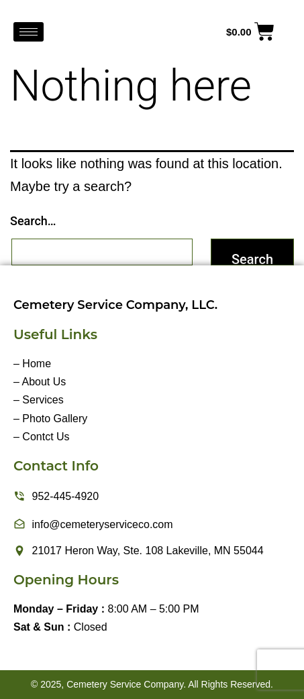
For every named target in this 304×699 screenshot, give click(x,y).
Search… (33, 221)
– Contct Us (41, 436)
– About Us (39, 381)
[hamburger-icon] (28, 32)
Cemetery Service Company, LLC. (115, 305)
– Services (38, 399)
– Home (32, 363)
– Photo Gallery (50, 418)
